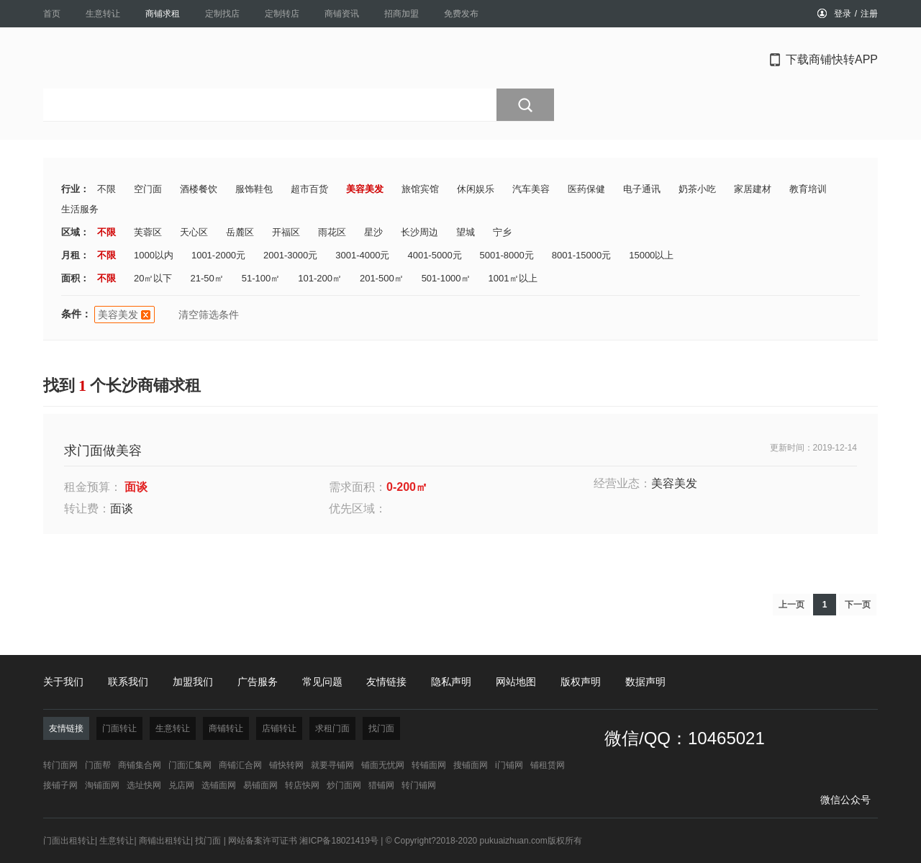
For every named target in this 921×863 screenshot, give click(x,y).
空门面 (148, 189)
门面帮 (98, 765)
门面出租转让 (69, 841)
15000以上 (651, 255)
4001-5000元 (434, 255)
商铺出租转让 (165, 841)
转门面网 (60, 765)
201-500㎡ (382, 278)
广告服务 (257, 681)
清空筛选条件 (208, 314)
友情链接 (386, 681)
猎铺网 (381, 785)
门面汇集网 (190, 765)
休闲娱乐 (475, 189)
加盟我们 (193, 681)
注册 (869, 14)
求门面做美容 (103, 450)
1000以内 (153, 255)
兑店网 (181, 785)
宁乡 (502, 232)
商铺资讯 (342, 14)
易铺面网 (260, 785)
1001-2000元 (218, 255)
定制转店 (282, 14)
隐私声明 (451, 681)
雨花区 (332, 232)
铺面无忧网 (382, 765)
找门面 (208, 841)
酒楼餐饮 (198, 189)
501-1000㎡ (446, 278)
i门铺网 (509, 765)
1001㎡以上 (513, 278)
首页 (51, 14)
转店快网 (302, 785)
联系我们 (128, 681)
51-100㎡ (261, 278)
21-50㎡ (206, 278)
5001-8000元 (507, 255)
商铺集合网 (139, 765)
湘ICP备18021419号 (338, 841)
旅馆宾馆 (420, 189)
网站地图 (516, 681)
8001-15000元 (581, 255)
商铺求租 (162, 14)
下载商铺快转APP (832, 59)
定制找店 (222, 14)
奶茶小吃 (697, 189)
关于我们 (63, 681)
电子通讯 (642, 189)
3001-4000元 (362, 255)
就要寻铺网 (332, 765)
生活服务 (80, 209)
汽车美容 (531, 189)
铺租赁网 (547, 765)
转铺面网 (429, 765)
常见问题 (322, 681)
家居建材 (752, 189)
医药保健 (586, 189)
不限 (106, 189)
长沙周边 (419, 232)
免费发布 (461, 14)
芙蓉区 (148, 232)
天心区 (194, 232)
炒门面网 (344, 785)
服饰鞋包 (254, 189)
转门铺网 (418, 785)
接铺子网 (60, 785)
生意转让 (103, 14)
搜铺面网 (470, 765)
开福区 (286, 232)
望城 (465, 232)
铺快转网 (286, 765)
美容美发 (365, 189)
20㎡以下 (153, 278)
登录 (842, 14)
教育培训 (808, 189)
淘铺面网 (102, 785)
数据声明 (645, 681)
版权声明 (581, 681)
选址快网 (144, 785)
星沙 (373, 232)
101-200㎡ (320, 278)
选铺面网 (218, 785)
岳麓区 (240, 232)
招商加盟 (401, 14)
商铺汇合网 (240, 765)
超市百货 (309, 189)
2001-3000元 (290, 255)
